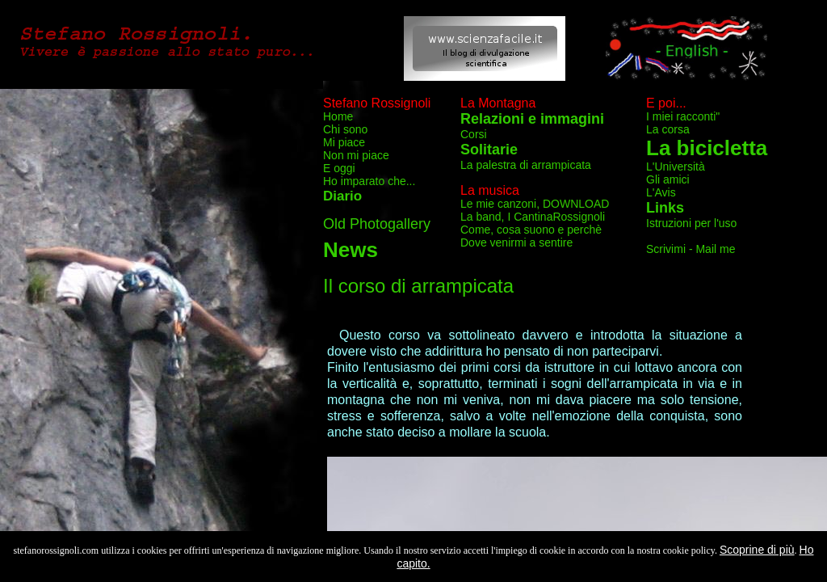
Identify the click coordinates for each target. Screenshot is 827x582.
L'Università (675, 166)
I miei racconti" (683, 116)
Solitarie (489, 149)
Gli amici (668, 179)
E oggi (339, 168)
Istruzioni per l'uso (691, 223)
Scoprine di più (757, 549)
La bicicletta (706, 148)
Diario (342, 196)
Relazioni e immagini (532, 119)
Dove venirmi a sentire (516, 242)
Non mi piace (356, 155)
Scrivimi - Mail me (690, 248)
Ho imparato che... (369, 181)
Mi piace (344, 142)
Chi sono (345, 129)
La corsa (668, 129)
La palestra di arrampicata (525, 164)
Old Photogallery (376, 224)
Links (665, 208)
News (350, 250)
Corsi (473, 134)
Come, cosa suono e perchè (531, 229)
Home (338, 116)
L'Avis (661, 192)
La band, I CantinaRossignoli (532, 216)
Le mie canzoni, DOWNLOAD (534, 203)
